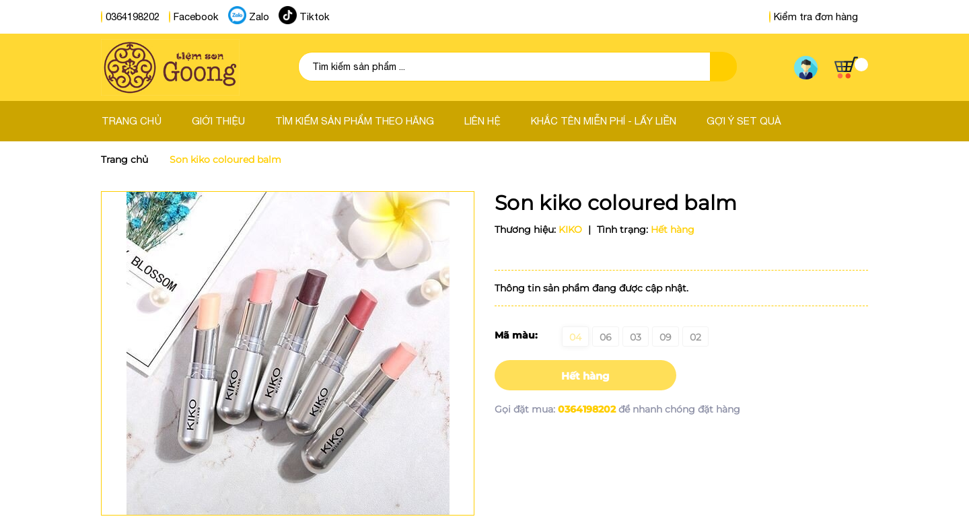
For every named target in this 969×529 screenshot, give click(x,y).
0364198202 (132, 16)
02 (695, 337)
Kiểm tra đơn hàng (813, 16)
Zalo (259, 16)
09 (665, 337)
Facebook (196, 16)
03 (635, 337)
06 (606, 337)
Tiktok (314, 16)
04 (575, 337)
